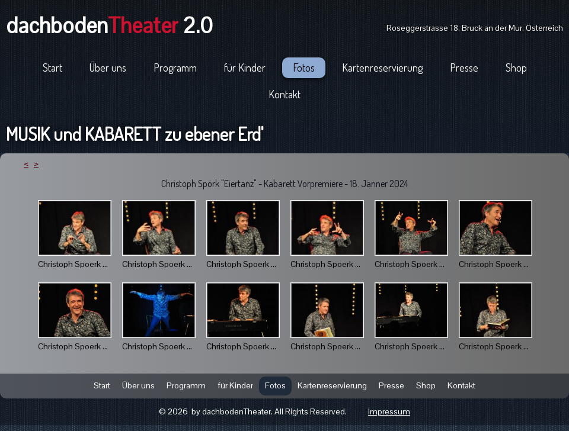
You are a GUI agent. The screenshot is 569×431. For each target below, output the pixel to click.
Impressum (389, 411)
